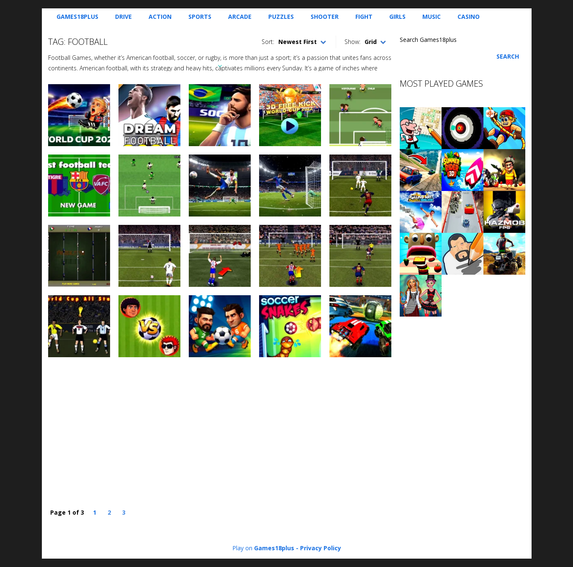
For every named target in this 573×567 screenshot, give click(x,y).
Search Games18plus (428, 40)
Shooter (325, 17)
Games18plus (77, 17)
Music (431, 17)
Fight (364, 17)
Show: (352, 42)
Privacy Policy (320, 548)
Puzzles (281, 17)
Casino (468, 17)
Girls (397, 17)
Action (160, 17)
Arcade (240, 17)
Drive (123, 17)
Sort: (268, 42)
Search (507, 56)
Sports (199, 17)
